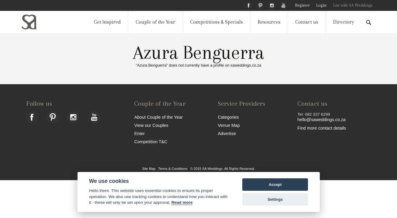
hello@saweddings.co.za (321, 119)
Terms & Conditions (172, 168)
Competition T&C (150, 141)
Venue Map (229, 125)
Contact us (306, 22)
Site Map (148, 168)
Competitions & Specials (216, 22)
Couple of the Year (155, 22)
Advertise (227, 133)
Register (302, 5)
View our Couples (151, 125)
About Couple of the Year (158, 117)
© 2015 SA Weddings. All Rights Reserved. (222, 168)
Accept (275, 184)
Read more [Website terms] (182, 202)
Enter (139, 133)
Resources (269, 22)
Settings (275, 199)
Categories (228, 117)
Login (321, 5)
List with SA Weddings (352, 5)
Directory (343, 22)
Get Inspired (107, 22)
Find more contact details (321, 128)
